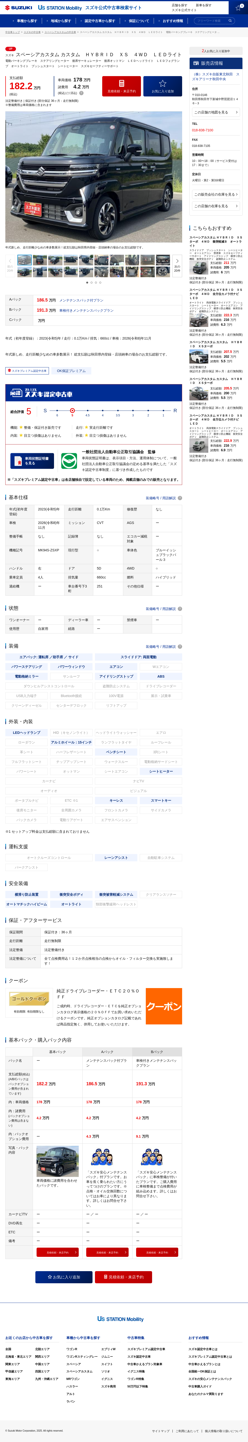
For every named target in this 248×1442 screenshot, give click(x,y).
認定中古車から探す (100, 21)
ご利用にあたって (187, 1431)
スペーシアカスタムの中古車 (60, 32)
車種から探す (27, 21)
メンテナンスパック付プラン (81, 300)
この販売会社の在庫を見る (215, 194)
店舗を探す (179, 5)
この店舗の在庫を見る (215, 206)
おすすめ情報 (173, 21)
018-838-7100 (202, 130)
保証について (139, 21)
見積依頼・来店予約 (124, 1277)
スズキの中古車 (32, 32)
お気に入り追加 (64, 1277)
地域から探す (61, 21)
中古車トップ (12, 32)
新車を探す (204, 5)
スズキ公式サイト (184, 10)
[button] (10, 266)
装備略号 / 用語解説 (164, 498)
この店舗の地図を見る (215, 112)
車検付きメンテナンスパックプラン (86, 310)
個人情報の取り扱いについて (224, 1431)
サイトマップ (161, 1431)
